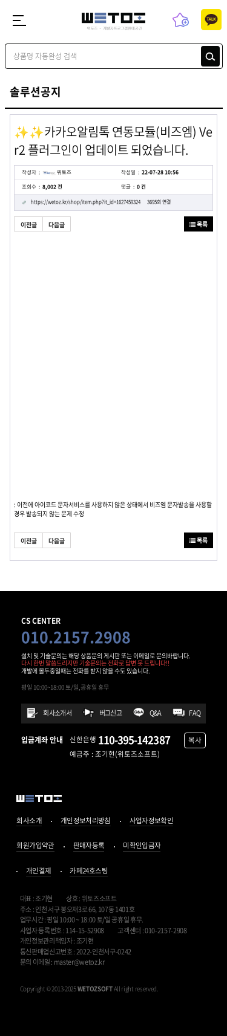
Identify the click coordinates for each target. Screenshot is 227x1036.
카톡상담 (211, 19)
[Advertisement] (113, 359)
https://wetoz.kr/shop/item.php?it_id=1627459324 (101, 202)
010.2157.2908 (76, 637)
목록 (198, 223)
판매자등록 (89, 846)
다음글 (56, 224)
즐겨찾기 (180, 19)
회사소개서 (57, 713)
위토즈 (56, 172)
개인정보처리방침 (86, 821)
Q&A (156, 713)
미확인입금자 (141, 846)
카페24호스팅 (89, 871)
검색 (210, 56)
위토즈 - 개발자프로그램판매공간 (113, 22)
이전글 (29, 224)
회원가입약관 (35, 846)
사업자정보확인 (152, 821)
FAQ (194, 713)
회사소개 (28, 821)
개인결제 (38, 871)
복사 (195, 740)
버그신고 (110, 713)
